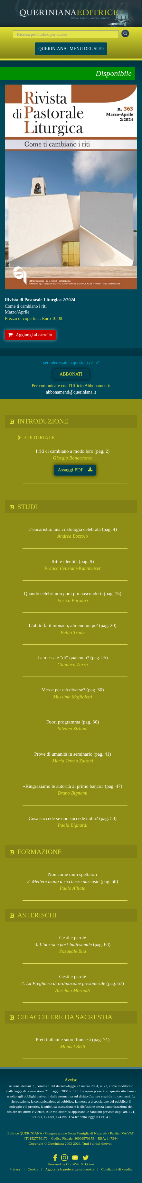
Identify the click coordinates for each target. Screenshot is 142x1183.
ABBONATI (71, 374)
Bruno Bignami (72, 793)
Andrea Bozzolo (72, 536)
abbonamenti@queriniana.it (71, 392)
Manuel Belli (72, 1046)
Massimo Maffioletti (72, 696)
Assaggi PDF (75, 469)
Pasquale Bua (72, 951)
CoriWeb (72, 1164)
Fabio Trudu (73, 632)
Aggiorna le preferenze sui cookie (69, 1169)
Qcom (89, 1164)
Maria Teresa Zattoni (72, 760)
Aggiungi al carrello (30, 334)
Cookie (33, 1169)
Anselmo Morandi (72, 990)
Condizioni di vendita (116, 1169)
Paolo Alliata (72, 888)
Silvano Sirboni (73, 728)
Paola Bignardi (72, 825)
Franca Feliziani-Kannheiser (72, 568)
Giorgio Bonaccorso (72, 457)
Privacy (15, 1169)
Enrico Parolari (72, 600)
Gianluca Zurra (72, 664)
